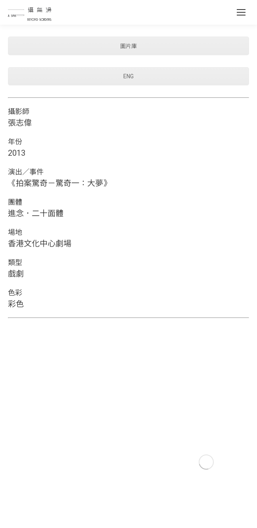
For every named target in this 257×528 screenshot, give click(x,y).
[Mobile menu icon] (241, 12)
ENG (128, 76)
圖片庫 (128, 46)
